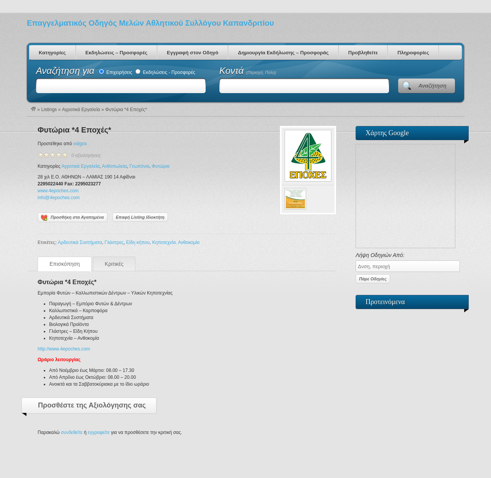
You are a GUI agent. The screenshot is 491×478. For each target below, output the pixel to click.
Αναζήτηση (433, 86)
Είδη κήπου (138, 242)
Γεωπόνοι (139, 166)
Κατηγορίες (52, 53)
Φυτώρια (161, 166)
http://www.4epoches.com (64, 349)
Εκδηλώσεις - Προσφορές (165, 72)
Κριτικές (114, 264)
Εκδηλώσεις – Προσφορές (116, 53)
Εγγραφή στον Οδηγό (192, 53)
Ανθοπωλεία (114, 166)
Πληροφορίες (413, 53)
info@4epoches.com (59, 197)
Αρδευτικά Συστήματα (80, 242)
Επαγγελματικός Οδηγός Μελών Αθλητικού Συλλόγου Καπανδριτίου (150, 23)
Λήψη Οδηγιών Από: (405, 262)
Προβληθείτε (363, 53)
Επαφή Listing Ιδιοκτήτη (140, 217)
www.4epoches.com (58, 190)
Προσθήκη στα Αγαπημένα (72, 218)
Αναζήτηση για (66, 70)
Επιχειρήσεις (115, 72)
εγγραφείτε (99, 432)
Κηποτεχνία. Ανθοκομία (175, 242)
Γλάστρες (114, 242)
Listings (49, 109)
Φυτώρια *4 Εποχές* (74, 130)
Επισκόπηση (64, 264)
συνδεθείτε (72, 432)
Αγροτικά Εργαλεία (81, 109)
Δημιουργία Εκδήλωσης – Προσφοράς (283, 53)
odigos (80, 143)
